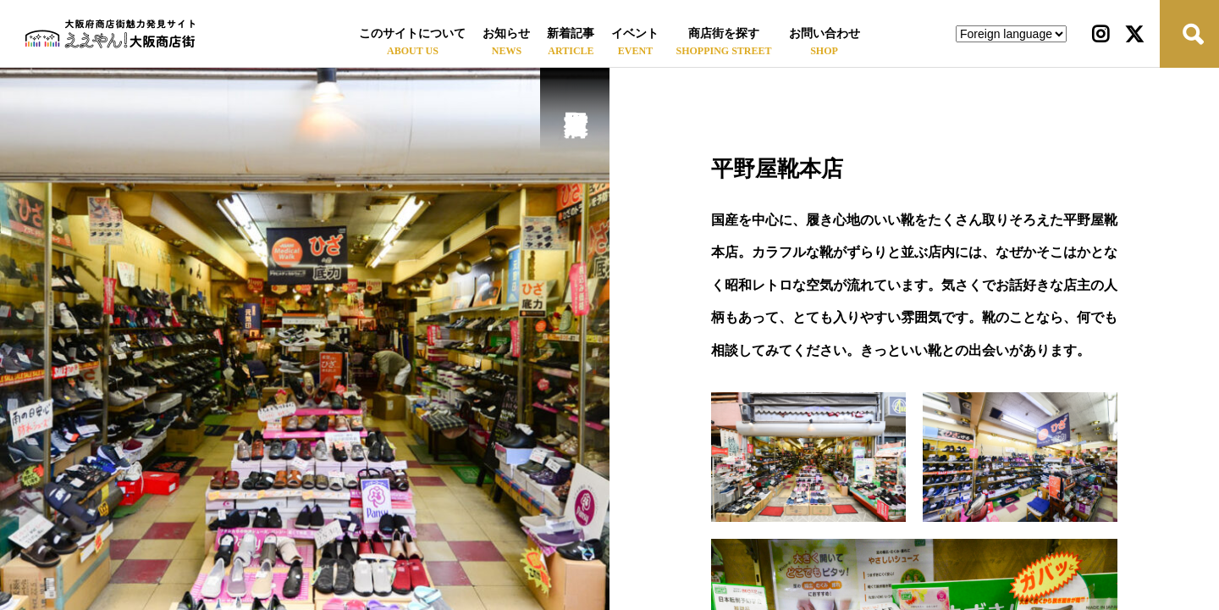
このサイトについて (412, 33)
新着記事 (570, 33)
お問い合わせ (824, 33)
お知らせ (506, 33)
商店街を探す (723, 33)
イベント (635, 33)
